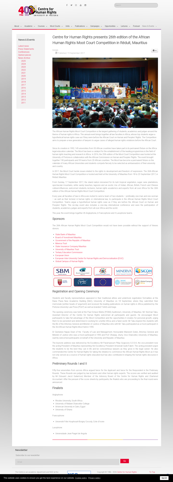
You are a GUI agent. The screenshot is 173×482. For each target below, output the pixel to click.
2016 (23, 88)
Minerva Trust (61, 243)
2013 (23, 97)
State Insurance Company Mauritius (70, 246)
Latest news (23, 46)
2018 (23, 82)
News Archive (24, 58)
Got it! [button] (164, 478)
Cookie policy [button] (81, 478)
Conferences (23, 52)
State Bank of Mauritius (65, 234)
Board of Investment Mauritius (68, 237)
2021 (23, 73)
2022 (23, 70)
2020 (23, 76)
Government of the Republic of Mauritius (72, 240)
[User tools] (154, 50)
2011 (23, 103)
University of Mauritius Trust (67, 249)
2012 (23, 100)
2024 (23, 64)
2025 (23, 61)
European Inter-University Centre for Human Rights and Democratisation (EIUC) (89, 258)
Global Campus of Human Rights (69, 261)
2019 (23, 79)
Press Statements (26, 49)
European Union (62, 255)
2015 (23, 91)
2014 (23, 94)
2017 (23, 85)
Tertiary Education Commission (68, 252)
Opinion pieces (24, 55)
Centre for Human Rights (127, 472)
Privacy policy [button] (94, 478)
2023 (23, 67)
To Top (152, 472)
